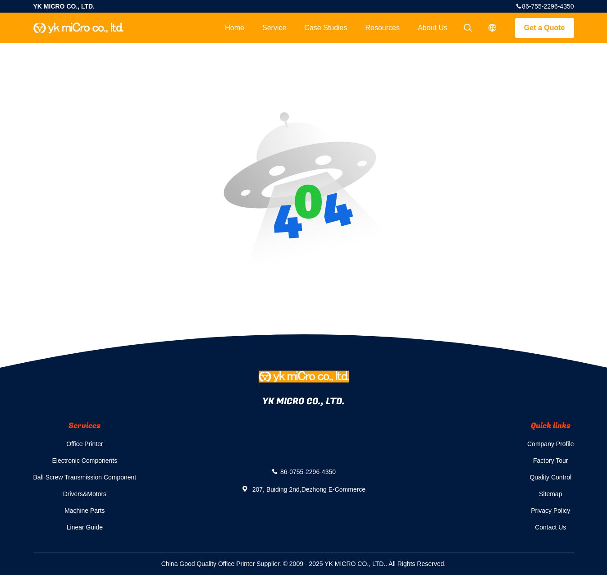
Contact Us (550, 527)
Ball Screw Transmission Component (85, 477)
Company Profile (550, 443)
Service (274, 28)
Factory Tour (550, 460)
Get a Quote (544, 28)
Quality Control (550, 477)
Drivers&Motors (84, 493)
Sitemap (550, 493)
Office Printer (84, 443)
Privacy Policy (550, 510)
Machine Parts (84, 510)
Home (234, 28)
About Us (432, 28)
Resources (382, 28)
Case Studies (325, 28)
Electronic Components (85, 460)
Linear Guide (85, 527)
